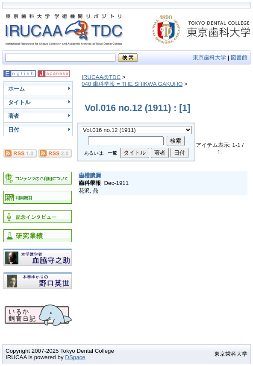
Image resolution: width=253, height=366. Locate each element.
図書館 (239, 57)
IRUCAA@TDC (101, 77)
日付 (13, 129)
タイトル (19, 102)
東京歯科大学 (209, 57)
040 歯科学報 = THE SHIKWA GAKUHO (132, 84)
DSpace (75, 357)
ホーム (16, 88)
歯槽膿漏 (90, 175)
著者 (13, 116)
